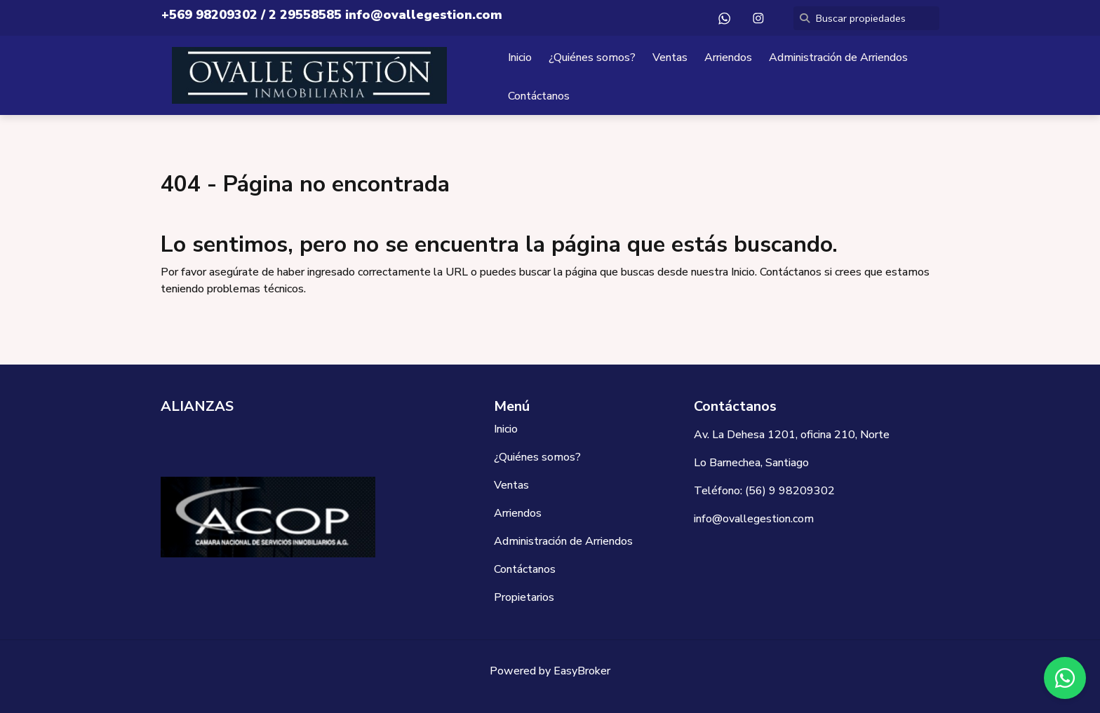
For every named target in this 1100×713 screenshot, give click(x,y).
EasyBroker (582, 671)
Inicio (520, 57)
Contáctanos (539, 96)
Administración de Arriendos (838, 57)
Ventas (670, 57)
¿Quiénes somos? (592, 57)
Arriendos (728, 57)
